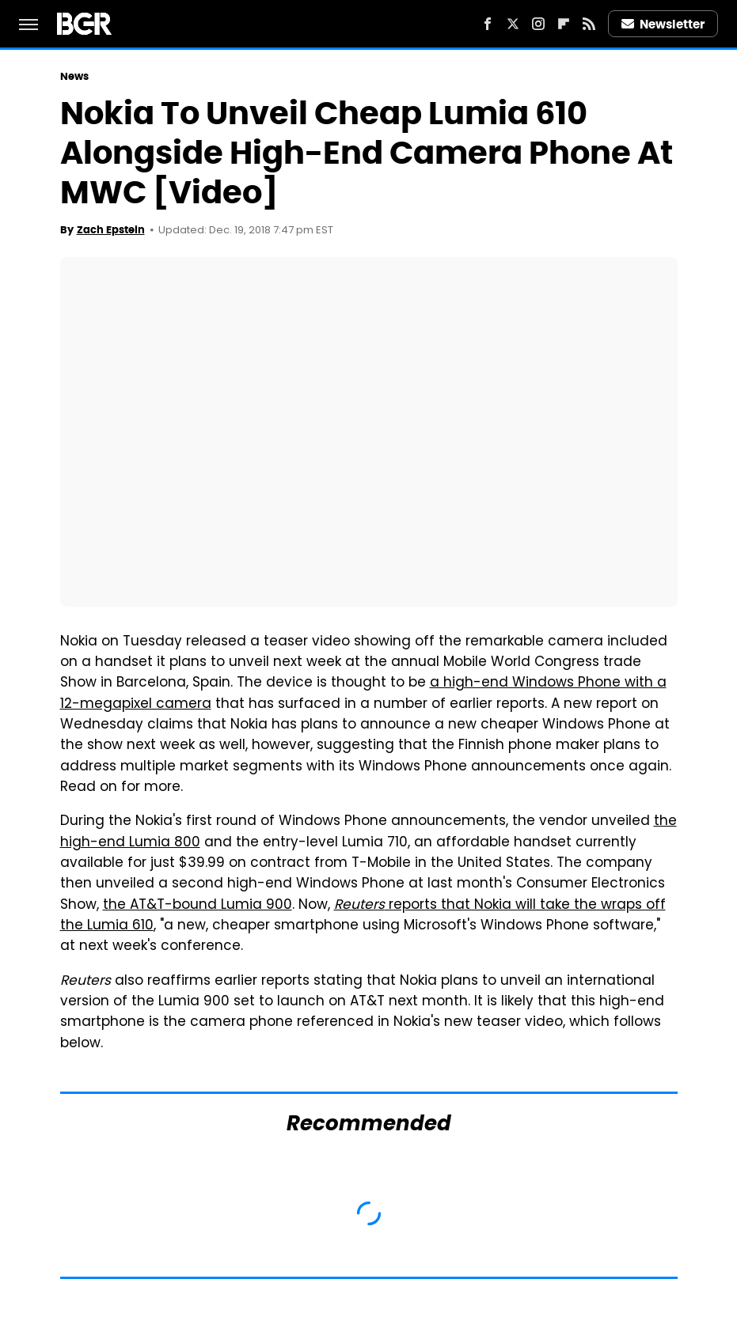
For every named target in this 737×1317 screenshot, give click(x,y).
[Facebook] (487, 23)
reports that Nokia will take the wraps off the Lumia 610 (363, 916)
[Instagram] (538, 23)
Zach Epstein (111, 230)
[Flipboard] (563, 23)
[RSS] (589, 23)
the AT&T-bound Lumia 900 (197, 906)
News (74, 76)
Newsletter (663, 24)
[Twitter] (513, 23)
